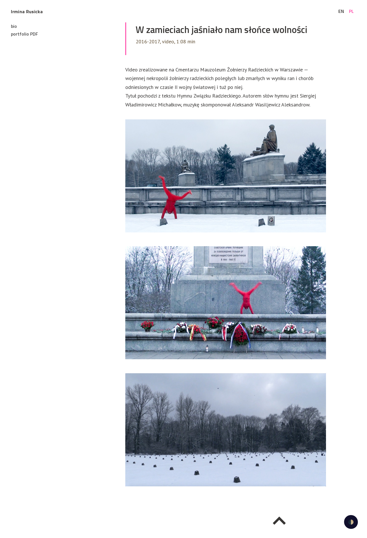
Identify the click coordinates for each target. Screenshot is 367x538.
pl (351, 11)
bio (14, 26)
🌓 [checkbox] (351, 522)
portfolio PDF (24, 33)
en (341, 11)
